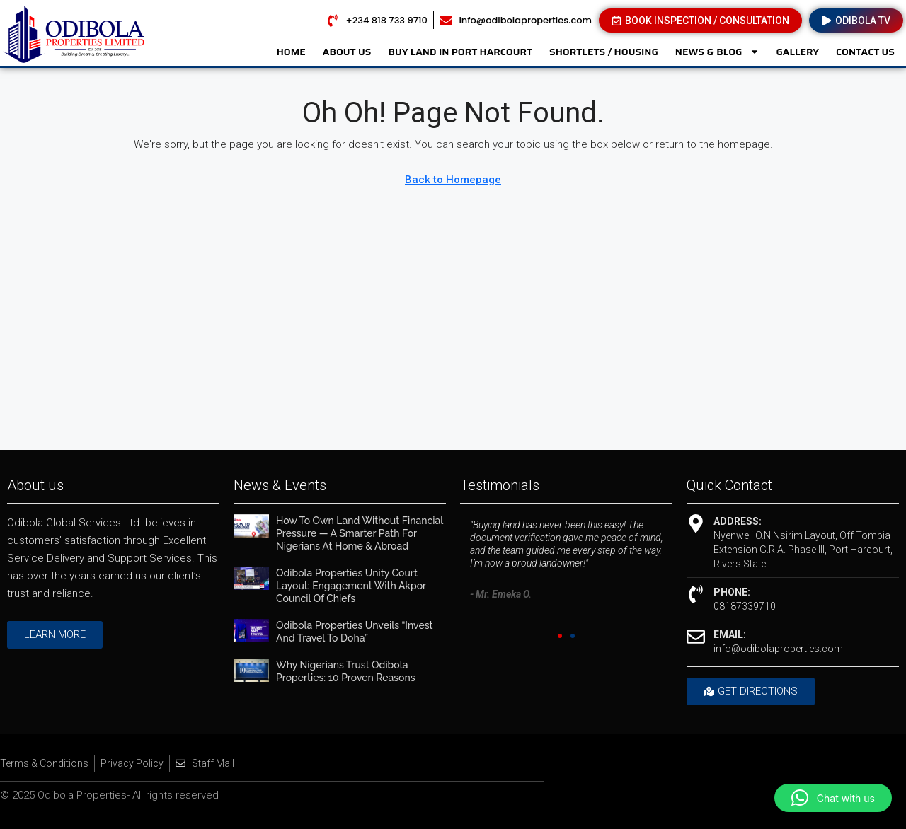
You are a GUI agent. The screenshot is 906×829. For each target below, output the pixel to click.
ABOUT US (347, 51)
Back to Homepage (453, 179)
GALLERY (798, 51)
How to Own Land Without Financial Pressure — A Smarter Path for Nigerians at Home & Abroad (359, 533)
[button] (560, 636)
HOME (291, 51)
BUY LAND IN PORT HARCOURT (460, 51)
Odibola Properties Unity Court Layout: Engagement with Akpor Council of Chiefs (351, 585)
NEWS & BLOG (717, 51)
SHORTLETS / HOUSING (603, 51)
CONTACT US (865, 51)
